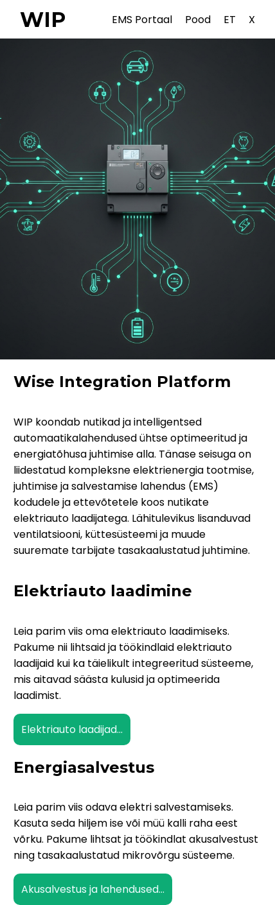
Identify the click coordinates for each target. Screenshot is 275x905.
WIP (43, 19)
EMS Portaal (142, 19)
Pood (198, 19)
